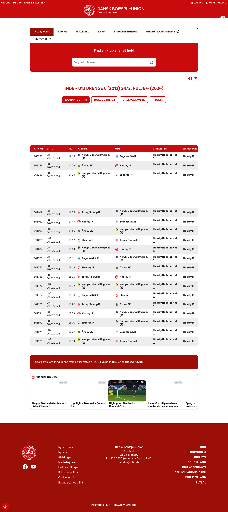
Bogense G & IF (128, 156)
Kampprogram (76, 100)
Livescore (43, 39)
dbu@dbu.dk (131, 462)
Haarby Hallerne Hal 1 (165, 156)
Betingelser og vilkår (71, 482)
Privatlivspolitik (68, 472)
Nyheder (63, 452)
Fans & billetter (34, 3)
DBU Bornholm (195, 452)
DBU (203, 447)
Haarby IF (188, 156)
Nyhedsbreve (66, 447)
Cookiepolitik (66, 477)
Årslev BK (87, 166)
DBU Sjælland (195, 477)
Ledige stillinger (68, 467)
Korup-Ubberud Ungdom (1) (96, 156)
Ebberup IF (126, 175)
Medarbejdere (67, 462)
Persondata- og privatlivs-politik (114, 505)
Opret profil (216, 2)
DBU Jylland (197, 462)
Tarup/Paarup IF (91, 212)
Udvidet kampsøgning (162, 31)
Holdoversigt (104, 100)
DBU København (194, 467)
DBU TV (17, 3)
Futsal (201, 482)
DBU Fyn (200, 457)
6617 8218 (136, 362)
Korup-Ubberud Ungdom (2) (96, 175)
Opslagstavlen (134, 100)
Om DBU (6, 3)
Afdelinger (64, 457)
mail (112, 362)
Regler (157, 100)
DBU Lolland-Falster (190, 472)
